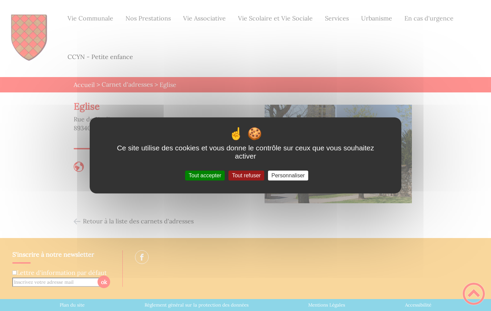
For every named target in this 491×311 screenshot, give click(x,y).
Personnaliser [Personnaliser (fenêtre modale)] (288, 175)
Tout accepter (205, 175)
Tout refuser (246, 175)
